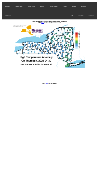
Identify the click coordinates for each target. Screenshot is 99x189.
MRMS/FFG (8, 15)
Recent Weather (54, 6)
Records (74, 6)
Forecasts (83, 6)
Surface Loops (31, 6)
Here (42, 22)
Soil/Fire (42, 6)
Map (72, 15)
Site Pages (80, 15)
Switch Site (91, 15)
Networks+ (7, 6)
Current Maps (19, 6)
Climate (65, 6)
